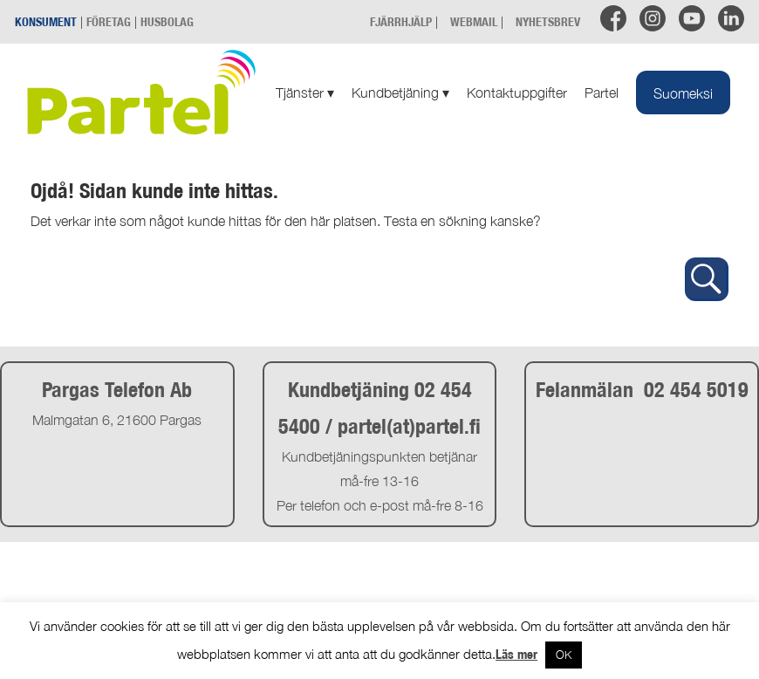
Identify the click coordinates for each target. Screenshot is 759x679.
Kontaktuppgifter (517, 92)
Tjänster (305, 92)
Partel (602, 92)
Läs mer (516, 654)
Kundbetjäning (400, 92)
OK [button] (563, 655)
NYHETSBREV (548, 21)
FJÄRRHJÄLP (401, 21)
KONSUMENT (46, 21)
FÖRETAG (108, 21)
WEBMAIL (473, 21)
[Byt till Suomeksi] (683, 92)
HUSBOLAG (167, 21)
